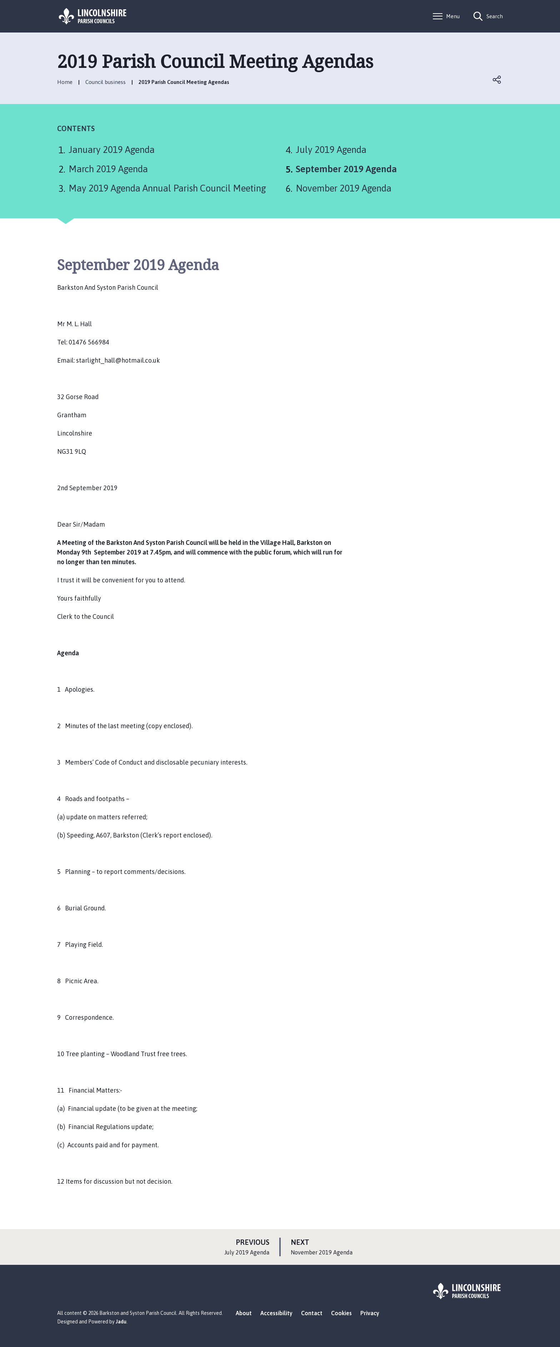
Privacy (369, 1313)
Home (64, 82)
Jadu (121, 1321)
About (244, 1313)
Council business (105, 82)
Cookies (341, 1313)
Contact (311, 1313)
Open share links (497, 79)
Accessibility (276, 1313)
